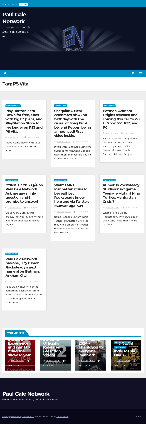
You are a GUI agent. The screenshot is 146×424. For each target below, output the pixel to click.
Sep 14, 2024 (88, 361)
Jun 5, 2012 (14, 207)
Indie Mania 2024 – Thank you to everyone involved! (91, 347)
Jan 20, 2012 (15, 281)
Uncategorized (13, 106)
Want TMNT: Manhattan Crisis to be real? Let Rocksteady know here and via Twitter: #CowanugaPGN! (71, 195)
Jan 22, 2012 (112, 207)
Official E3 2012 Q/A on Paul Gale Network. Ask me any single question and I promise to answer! (24, 193)
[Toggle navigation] (140, 73)
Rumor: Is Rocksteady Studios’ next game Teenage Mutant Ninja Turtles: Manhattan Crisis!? (121, 193)
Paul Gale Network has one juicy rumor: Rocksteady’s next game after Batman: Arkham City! (22, 267)
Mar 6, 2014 (63, 141)
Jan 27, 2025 (17, 361)
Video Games (60, 106)
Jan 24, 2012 (64, 212)
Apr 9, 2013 (112, 133)
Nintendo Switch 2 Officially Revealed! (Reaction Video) (52, 345)
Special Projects (122, 342)
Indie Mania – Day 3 (126, 353)
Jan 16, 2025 (52, 361)
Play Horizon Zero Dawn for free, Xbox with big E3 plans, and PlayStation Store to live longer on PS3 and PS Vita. (24, 121)
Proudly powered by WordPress (18, 416)
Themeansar (62, 416)
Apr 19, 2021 (15, 137)
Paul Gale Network (25, 394)
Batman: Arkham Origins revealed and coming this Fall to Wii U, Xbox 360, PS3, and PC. (121, 119)
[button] (133, 73)
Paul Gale (32, 137)
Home (138, 416)
